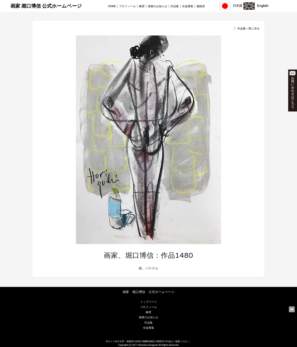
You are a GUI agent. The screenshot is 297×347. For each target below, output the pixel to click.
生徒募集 (187, 6)
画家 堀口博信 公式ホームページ (46, 6)
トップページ (148, 301)
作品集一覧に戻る (248, 28)
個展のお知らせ (157, 6)
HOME (112, 6)
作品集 (175, 6)
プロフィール (127, 6)
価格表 (201, 6)
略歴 (142, 6)
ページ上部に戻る (292, 309)
